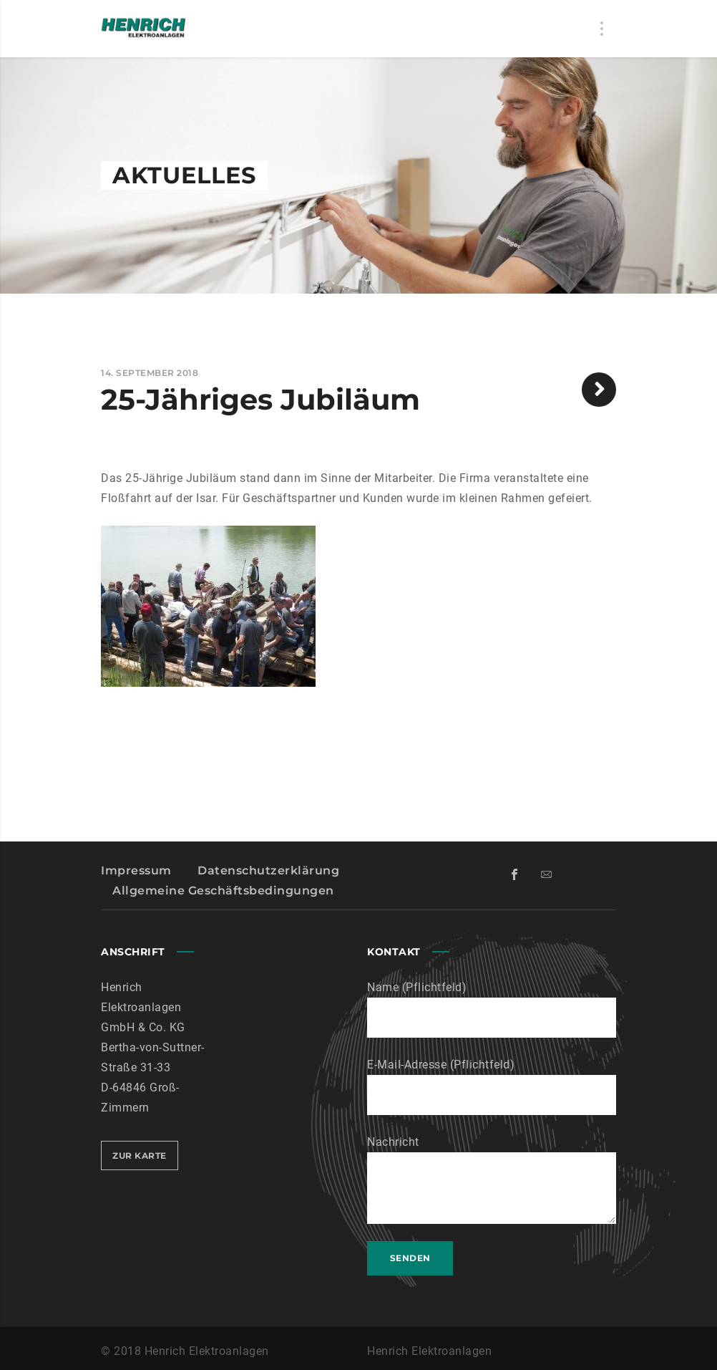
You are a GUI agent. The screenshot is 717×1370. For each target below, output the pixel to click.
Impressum (136, 870)
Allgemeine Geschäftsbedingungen (223, 890)
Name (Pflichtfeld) (491, 1009)
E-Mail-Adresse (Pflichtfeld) (491, 1086)
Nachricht (491, 1179)
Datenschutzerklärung (268, 870)
